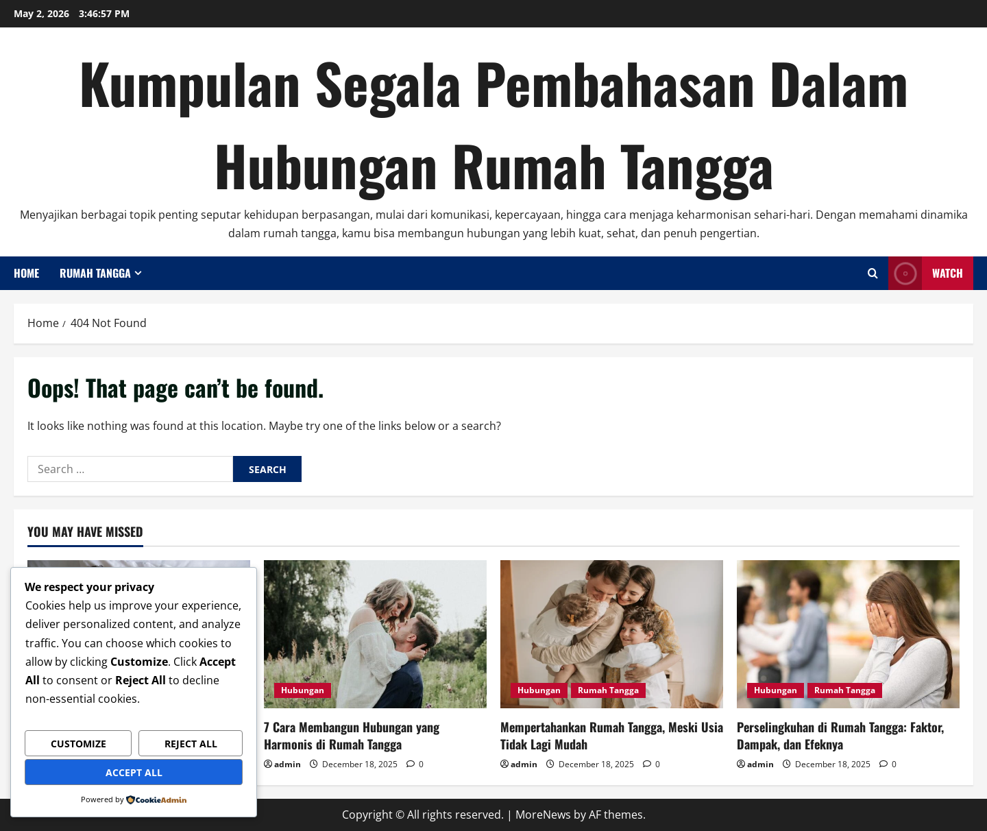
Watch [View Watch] (925, 273)
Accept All (134, 772)
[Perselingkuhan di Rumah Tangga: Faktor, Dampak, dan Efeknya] (848, 634)
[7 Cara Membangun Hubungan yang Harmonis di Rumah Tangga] (375, 634)
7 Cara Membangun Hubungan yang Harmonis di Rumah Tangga (351, 735)
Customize (78, 743)
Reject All (190, 743)
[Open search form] (873, 273)
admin (287, 764)
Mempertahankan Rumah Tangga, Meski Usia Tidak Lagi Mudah (611, 735)
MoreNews (543, 814)
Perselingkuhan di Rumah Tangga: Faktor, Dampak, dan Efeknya (840, 735)
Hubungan (302, 690)
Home (26, 273)
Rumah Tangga (95, 273)
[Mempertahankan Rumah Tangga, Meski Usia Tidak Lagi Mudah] (611, 634)
